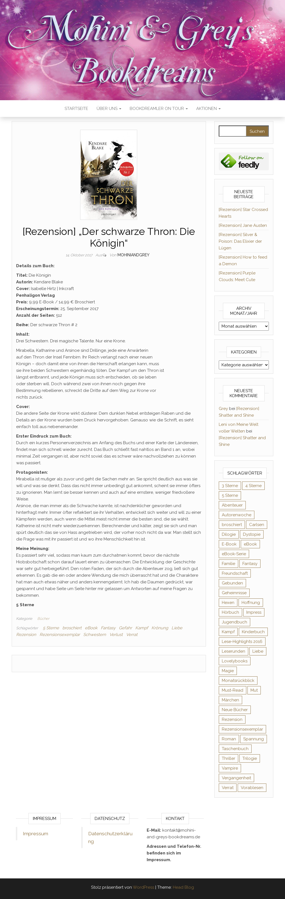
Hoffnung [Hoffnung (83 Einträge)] (251, 602)
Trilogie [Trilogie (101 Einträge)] (249, 758)
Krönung (159, 627)
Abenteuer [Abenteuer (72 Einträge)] (232, 505)
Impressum (35, 833)
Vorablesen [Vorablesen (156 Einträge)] (252, 787)
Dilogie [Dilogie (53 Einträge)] (229, 534)
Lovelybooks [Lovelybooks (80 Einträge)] (234, 661)
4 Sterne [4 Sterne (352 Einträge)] (253, 485)
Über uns (109, 108)
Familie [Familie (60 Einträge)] (228, 563)
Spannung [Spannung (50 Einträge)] (253, 738)
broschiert (72, 627)
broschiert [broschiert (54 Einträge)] (232, 524)
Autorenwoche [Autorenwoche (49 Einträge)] (236, 514)
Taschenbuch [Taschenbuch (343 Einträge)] (235, 748)
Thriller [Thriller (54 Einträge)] (228, 758)
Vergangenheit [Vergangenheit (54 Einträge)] (236, 777)
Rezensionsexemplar (60, 634)
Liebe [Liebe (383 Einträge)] (257, 651)
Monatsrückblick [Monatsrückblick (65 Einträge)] (238, 680)
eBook (91, 627)
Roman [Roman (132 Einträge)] (229, 738)
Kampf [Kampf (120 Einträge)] (228, 631)
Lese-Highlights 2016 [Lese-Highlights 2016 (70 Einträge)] (242, 641)
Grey (223, 408)
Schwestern (94, 634)
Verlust (116, 634)
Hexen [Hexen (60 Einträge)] (228, 602)
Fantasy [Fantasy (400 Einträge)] (249, 563)
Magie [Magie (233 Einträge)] (228, 670)
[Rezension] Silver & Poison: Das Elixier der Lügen (240, 241)
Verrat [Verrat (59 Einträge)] (228, 787)
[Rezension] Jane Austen (243, 225)
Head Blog (183, 887)
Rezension (26, 634)
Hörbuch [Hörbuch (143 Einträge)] (230, 612)
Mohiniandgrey (133, 255)
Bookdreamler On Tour (159, 108)
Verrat (131, 634)
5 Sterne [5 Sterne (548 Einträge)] (230, 495)
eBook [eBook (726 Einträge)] (250, 544)
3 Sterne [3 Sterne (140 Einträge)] (230, 485)
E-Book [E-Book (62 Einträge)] (229, 544)
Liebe (176, 627)
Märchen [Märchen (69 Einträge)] (230, 700)
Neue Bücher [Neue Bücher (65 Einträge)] (235, 709)
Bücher (43, 618)
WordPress (143, 887)
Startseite (76, 108)
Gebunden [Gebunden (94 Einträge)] (232, 583)
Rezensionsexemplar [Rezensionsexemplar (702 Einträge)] (242, 729)
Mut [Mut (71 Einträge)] (254, 690)
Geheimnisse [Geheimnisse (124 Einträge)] (234, 592)
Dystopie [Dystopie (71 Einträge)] (252, 534)
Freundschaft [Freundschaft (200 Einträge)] (235, 573)
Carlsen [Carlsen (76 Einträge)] (256, 524)
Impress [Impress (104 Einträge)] (253, 612)
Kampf (141, 627)
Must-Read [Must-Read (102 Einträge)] (232, 690)
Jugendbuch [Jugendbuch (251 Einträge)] (234, 622)
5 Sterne (51, 627)
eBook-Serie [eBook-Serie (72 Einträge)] (234, 553)
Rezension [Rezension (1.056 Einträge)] (232, 719)
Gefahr (125, 627)
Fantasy (108, 627)
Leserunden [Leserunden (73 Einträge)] (233, 651)
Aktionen (208, 108)
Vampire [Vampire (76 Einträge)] (230, 768)
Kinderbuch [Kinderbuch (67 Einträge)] (253, 631)
